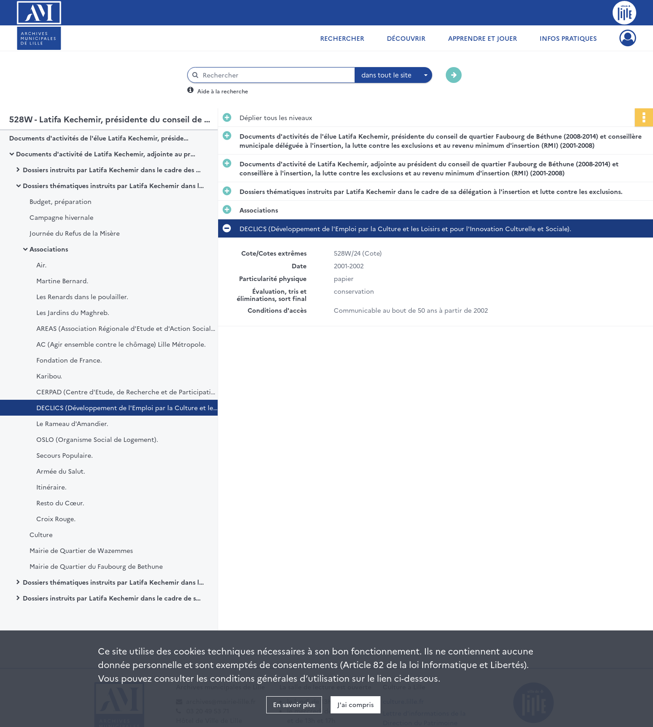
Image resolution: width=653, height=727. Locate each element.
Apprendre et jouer (482, 38)
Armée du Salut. (60, 470)
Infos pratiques (568, 38)
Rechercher (342, 38)
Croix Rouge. (56, 518)
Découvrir (406, 38)
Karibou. (49, 375)
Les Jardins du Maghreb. (72, 312)
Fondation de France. (69, 359)
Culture (41, 534)
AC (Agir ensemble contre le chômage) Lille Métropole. (121, 344)
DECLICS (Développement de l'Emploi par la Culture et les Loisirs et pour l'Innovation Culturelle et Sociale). (127, 407)
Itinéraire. (51, 486)
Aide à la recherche (222, 91)
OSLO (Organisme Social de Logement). (97, 439)
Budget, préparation (60, 201)
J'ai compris (355, 704)
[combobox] (393, 75)
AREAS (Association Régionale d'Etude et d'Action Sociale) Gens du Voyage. (127, 328)
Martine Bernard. (62, 280)
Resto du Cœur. (60, 502)
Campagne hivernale (61, 217)
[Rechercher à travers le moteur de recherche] (276, 75)
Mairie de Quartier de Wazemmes (81, 550)
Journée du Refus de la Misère (74, 232)
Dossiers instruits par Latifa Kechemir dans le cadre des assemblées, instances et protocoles (113, 169)
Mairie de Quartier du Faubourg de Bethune (96, 566)
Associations (48, 248)
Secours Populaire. (64, 455)
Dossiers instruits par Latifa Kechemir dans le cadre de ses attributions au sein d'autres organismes (113, 597)
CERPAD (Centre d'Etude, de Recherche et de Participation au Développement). (127, 391)
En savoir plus (294, 704)
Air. (41, 264)
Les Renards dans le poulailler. (82, 296)
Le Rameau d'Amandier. (72, 423)
